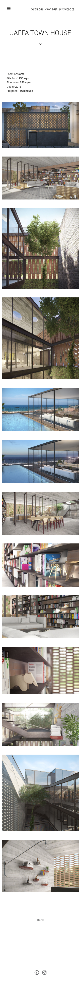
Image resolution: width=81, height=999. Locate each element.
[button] (40, 920)
